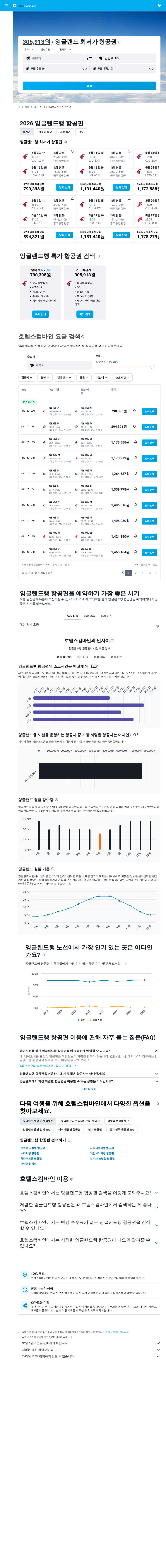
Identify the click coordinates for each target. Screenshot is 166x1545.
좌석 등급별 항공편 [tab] (69, 1129)
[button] (6, 6)
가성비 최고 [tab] (45, 131)
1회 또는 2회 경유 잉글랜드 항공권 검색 (48, 1066)
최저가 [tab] (27, 131)
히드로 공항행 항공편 (32, 1148)
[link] (40, 314)
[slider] (152, 367)
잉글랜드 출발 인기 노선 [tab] (37, 1129)
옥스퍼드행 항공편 (31, 1158)
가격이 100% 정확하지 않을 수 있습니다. (91, 1356)
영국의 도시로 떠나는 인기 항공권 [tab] (80, 1121)
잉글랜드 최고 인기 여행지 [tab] (38, 1121)
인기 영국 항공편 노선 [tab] (122, 1129)
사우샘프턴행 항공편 (102, 1148)
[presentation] (119, 42)
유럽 (27, 107)
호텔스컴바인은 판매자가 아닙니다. (91, 1343)
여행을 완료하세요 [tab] (118, 1121)
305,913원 (36, 41)
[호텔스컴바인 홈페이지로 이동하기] (24, 5)
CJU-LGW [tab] (89, 615)
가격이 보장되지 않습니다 (116, 1332)
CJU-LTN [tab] (106, 615)
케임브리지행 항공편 (102, 1153)
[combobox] (65, 49)
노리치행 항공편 (29, 1153)
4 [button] (150, 573)
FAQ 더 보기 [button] (89, 1089)
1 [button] (128, 573)
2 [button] (135, 573)
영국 (36, 107)
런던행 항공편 (28, 1163)
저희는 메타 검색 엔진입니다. (91, 1350)
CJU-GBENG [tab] (64, 657)
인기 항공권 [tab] (95, 1129)
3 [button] (142, 573)
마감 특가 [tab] (65, 131)
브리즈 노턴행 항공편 (102, 1158)
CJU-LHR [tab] (72, 615)
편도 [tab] (81, 131)
